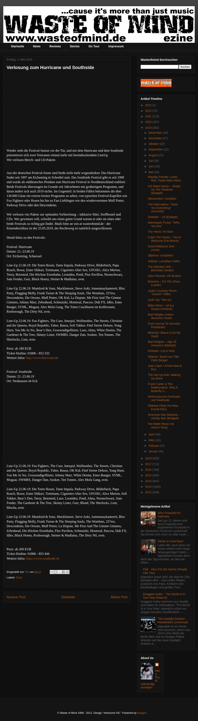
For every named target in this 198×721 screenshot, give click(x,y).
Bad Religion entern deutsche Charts (160, 316)
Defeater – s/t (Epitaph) (163, 217)
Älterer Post (119, 597)
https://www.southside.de (43, 558)
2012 (148, 492)
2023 (148, 105)
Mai (151, 172)
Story (19, 577)
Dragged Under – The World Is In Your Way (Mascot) (164, 595)
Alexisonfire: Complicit (162, 198)
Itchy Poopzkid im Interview (169, 514)
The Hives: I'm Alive (160, 231)
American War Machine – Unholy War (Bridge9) (164, 416)
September (155, 149)
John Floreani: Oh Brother (164, 276)
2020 (148, 122)
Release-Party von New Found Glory (163, 407)
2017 (148, 464)
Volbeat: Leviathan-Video (164, 261)
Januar (153, 451)
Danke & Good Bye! (170, 541)
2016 (148, 469)
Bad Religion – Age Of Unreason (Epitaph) (162, 343)
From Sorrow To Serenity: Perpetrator (164, 325)
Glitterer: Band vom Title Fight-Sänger (163, 358)
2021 (148, 116)
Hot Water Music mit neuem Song (161, 425)
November (155, 138)
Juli (151, 160)
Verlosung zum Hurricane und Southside (164, 398)
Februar (153, 445)
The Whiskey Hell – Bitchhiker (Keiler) (161, 268)
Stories (74, 46)
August (153, 155)
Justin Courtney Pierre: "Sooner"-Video (162, 292)
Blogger (141, 712)
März (152, 440)
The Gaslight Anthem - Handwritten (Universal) (173, 620)
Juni (151, 166)
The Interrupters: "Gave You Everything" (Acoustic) (163, 208)
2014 (148, 481)
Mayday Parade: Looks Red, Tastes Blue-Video (164, 178)
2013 (148, 486)
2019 (148, 127)
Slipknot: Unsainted (160, 255)
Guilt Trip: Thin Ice (159, 300)
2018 (148, 458)
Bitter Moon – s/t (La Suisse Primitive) (161, 307)
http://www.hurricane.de (42, 358)
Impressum (116, 46)
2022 (148, 110)
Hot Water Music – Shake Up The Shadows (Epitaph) (164, 190)
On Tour (93, 46)
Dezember (155, 132)
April (151, 434)
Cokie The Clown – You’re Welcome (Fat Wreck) (164, 239)
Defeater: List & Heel (161, 351)
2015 (148, 475)
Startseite (17, 46)
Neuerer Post (16, 597)
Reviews (55, 46)
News (37, 46)
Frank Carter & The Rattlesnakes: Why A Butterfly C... (162, 387)
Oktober (154, 143)
